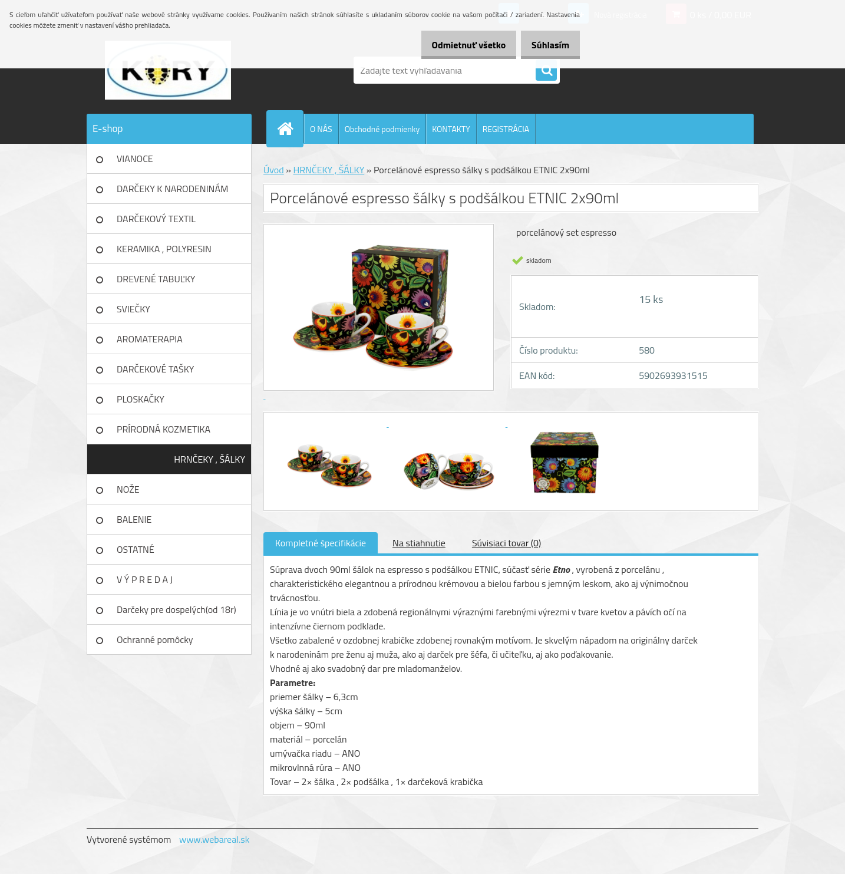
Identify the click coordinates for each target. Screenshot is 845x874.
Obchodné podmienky (382, 129)
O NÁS (321, 129)
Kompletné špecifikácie (320, 543)
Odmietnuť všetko (456, 45)
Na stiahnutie (418, 543)
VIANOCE (135, 158)
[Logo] (168, 70)
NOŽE (128, 489)
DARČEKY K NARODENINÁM (172, 189)
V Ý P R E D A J (145, 579)
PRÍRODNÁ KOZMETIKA (163, 429)
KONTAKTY (451, 129)
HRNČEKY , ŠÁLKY (209, 459)
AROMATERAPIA (150, 339)
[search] (546, 71)
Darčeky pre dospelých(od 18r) (176, 609)
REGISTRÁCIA (506, 129)
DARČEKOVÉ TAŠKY (155, 369)
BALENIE (134, 519)
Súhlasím (546, 45)
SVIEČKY (133, 309)
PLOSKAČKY (140, 399)
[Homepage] (289, 128)
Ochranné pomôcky (155, 639)
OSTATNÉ (135, 549)
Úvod (273, 170)
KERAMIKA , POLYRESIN (164, 249)
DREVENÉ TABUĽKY (156, 279)
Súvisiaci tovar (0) (506, 543)
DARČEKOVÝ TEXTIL (156, 219)
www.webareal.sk (214, 839)
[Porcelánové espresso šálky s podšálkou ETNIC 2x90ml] (329, 423)
